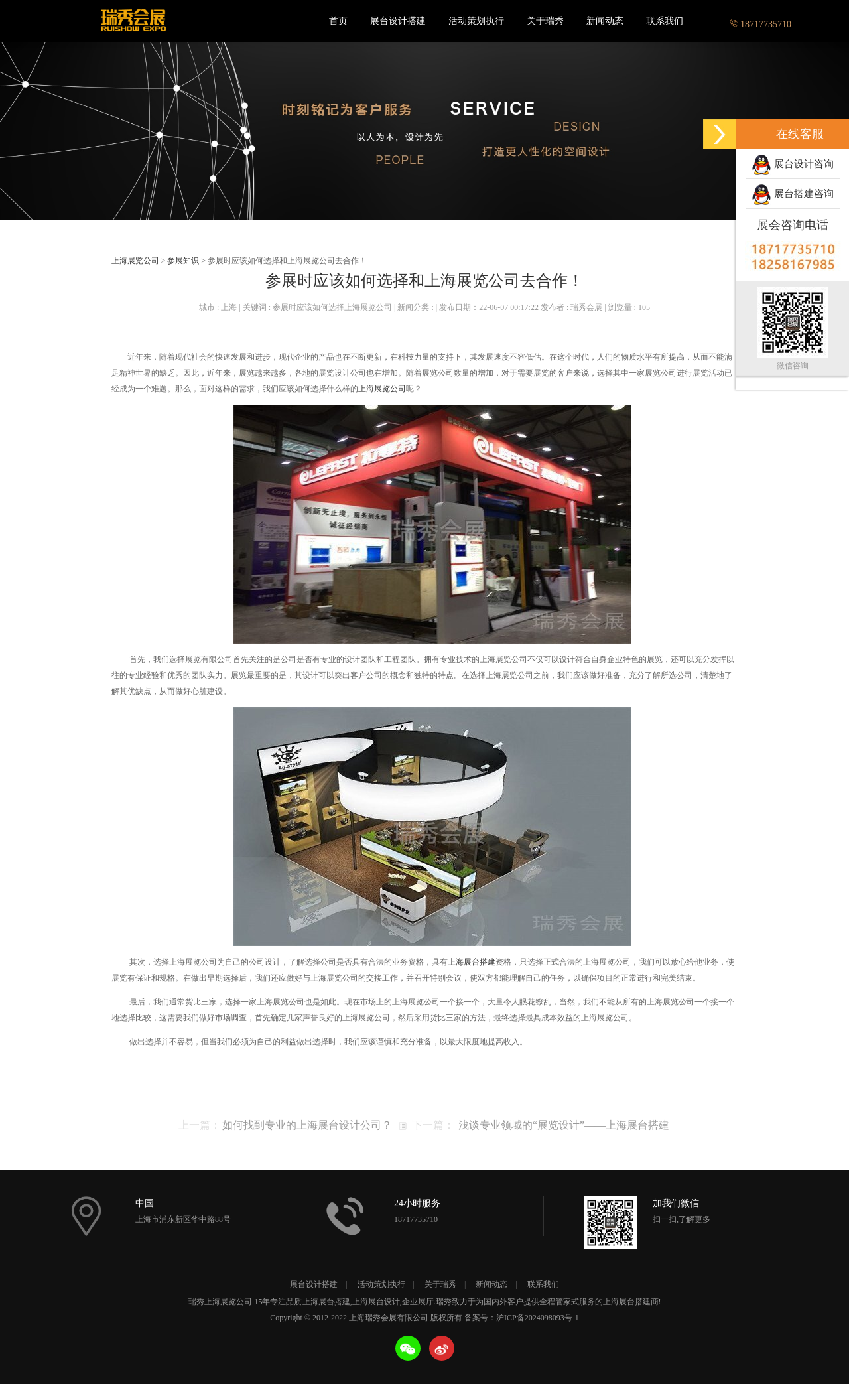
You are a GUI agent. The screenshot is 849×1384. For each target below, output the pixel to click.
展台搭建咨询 (792, 195)
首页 (338, 21)
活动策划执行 (476, 21)
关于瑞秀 (545, 21)
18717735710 (760, 21)
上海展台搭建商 (631, 1301)
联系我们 (664, 21)
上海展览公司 (135, 260)
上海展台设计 (376, 1301)
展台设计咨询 (792, 165)
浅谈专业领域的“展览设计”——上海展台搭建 (563, 1125)
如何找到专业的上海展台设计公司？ (307, 1125)
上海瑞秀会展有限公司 (132, 21)
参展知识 (183, 260)
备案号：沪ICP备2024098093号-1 (521, 1317)
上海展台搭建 (471, 962)
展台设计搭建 (398, 21)
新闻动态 (604, 21)
